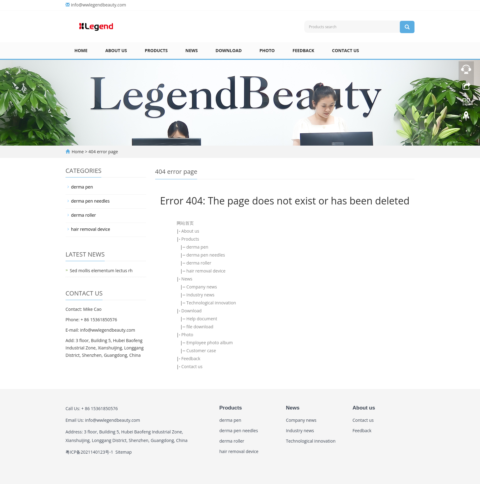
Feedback (303, 50)
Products (156, 50)
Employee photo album (209, 342)
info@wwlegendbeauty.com (98, 5)
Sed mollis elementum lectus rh (101, 270)
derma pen (197, 247)
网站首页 (185, 223)
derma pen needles (205, 255)
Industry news (200, 295)
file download (199, 327)
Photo (267, 50)
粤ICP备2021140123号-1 (89, 452)
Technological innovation (211, 303)
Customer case (201, 350)
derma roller (198, 263)
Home (81, 50)
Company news (201, 287)
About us (116, 50)
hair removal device (206, 271)
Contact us (345, 50)
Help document (201, 319)
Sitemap (123, 452)
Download (229, 50)
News (192, 50)
